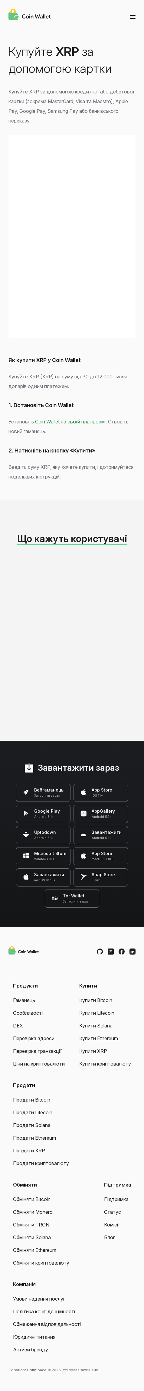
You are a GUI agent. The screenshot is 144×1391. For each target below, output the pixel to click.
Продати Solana (32, 1125)
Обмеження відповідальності (47, 1324)
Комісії (112, 1225)
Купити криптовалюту (105, 1064)
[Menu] (133, 17)
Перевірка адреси (33, 1038)
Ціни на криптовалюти (39, 1064)
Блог (109, 1237)
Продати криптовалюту (41, 1163)
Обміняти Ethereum (34, 1250)
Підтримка (116, 1199)
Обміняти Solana (32, 1237)
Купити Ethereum (98, 1038)
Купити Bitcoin (95, 1000)
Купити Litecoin (96, 1013)
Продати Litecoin (32, 1112)
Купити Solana (96, 1026)
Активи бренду (30, 1350)
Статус (112, 1212)
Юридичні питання (34, 1337)
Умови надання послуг (39, 1299)
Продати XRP (29, 1151)
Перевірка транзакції (37, 1051)
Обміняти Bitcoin (32, 1199)
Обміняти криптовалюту (41, 1263)
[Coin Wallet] (29, 15)
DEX (18, 1026)
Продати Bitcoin (31, 1100)
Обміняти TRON (31, 1225)
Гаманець (24, 1000)
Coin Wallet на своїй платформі (70, 422)
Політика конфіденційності (44, 1311)
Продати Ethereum (34, 1138)
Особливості (28, 1013)
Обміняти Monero (33, 1212)
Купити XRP (93, 1051)
